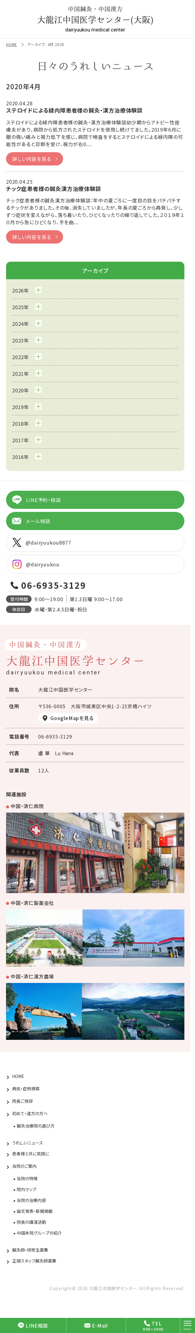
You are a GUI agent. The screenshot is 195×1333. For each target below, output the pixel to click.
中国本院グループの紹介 (39, 1233)
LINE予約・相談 (36, 499)
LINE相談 (33, 1325)
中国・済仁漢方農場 (32, 976)
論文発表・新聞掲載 (35, 1211)
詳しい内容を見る (31, 158)
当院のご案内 (24, 1166)
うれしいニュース (27, 1143)
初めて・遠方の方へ (30, 1113)
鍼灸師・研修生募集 (30, 1250)
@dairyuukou (35, 564)
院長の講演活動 (31, 1222)
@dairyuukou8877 (41, 542)
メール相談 (31, 521)
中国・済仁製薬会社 (32, 902)
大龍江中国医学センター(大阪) (95, 19)
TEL (153, 1323)
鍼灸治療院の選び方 (36, 1126)
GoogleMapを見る (72, 718)
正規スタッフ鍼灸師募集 (34, 1261)
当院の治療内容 (31, 1200)
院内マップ (26, 1189)
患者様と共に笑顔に (30, 1154)
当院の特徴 (27, 1178)
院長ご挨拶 (22, 1101)
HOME (11, 44)
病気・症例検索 (26, 1089)
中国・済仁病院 (27, 806)
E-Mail (96, 1325)
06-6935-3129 (53, 585)
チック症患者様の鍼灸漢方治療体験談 (53, 188)
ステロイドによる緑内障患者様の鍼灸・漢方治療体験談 (74, 110)
